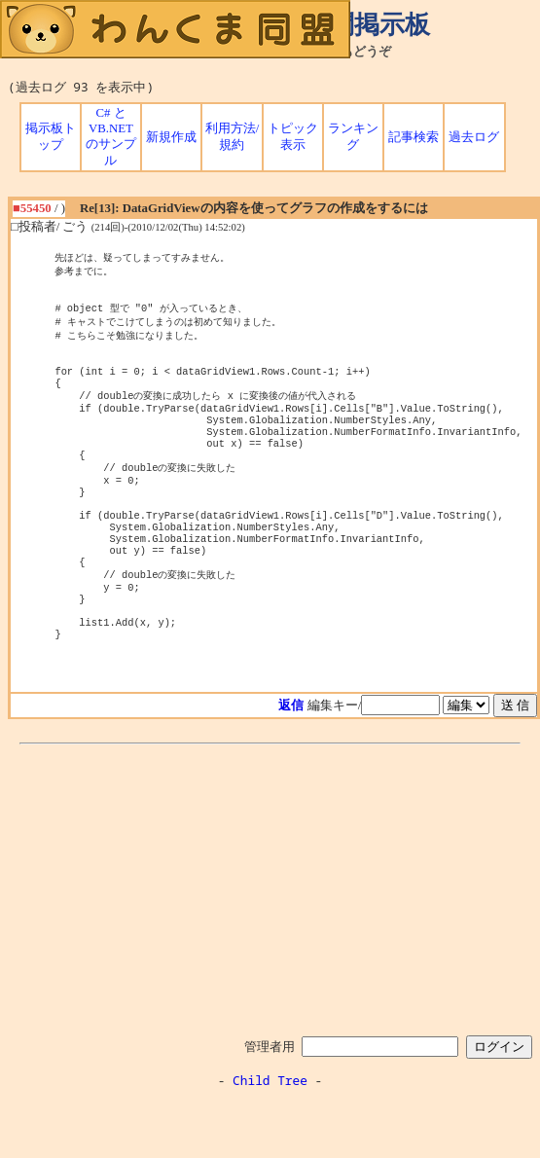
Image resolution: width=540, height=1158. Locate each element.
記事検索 (413, 137)
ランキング (353, 137)
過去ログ (474, 137)
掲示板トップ (50, 137)
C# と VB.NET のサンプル (111, 136)
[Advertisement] (270, 944)
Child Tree (270, 1136)
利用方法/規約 (232, 137)
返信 (291, 762)
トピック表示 (293, 137)
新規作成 (171, 137)
